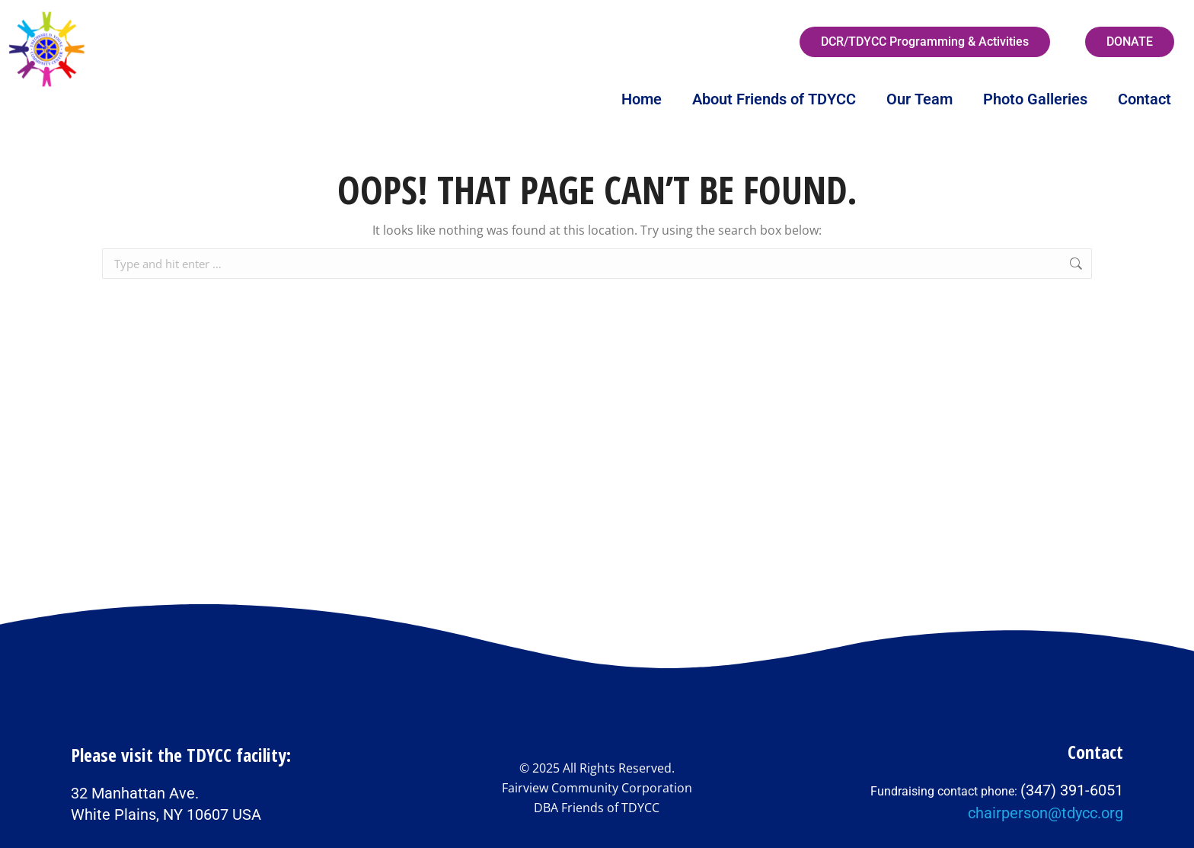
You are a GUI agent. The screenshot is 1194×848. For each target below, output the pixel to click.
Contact (1144, 99)
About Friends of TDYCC (774, 99)
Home (641, 99)
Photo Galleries (1035, 99)
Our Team (919, 99)
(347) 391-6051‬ (1071, 790)
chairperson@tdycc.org (1045, 813)
